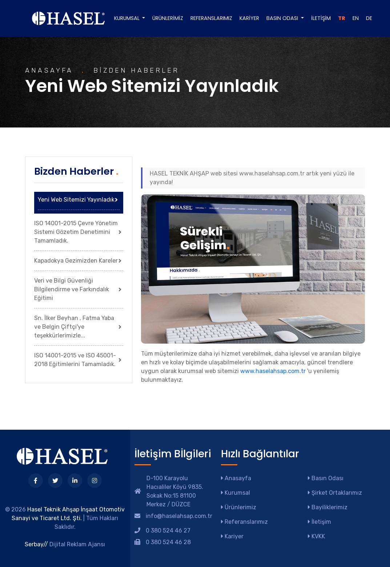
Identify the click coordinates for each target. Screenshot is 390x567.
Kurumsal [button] (127, 18)
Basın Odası (325, 478)
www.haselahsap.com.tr (273, 371)
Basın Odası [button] (282, 18)
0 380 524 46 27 (168, 530)
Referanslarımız (211, 18)
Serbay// (36, 544)
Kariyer (249, 18)
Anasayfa (236, 478)
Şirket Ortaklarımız (335, 492)
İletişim (321, 18)
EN (356, 18)
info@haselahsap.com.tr (179, 516)
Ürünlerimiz (167, 18)
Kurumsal (235, 492)
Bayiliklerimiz (327, 507)
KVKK (316, 536)
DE (369, 18)
